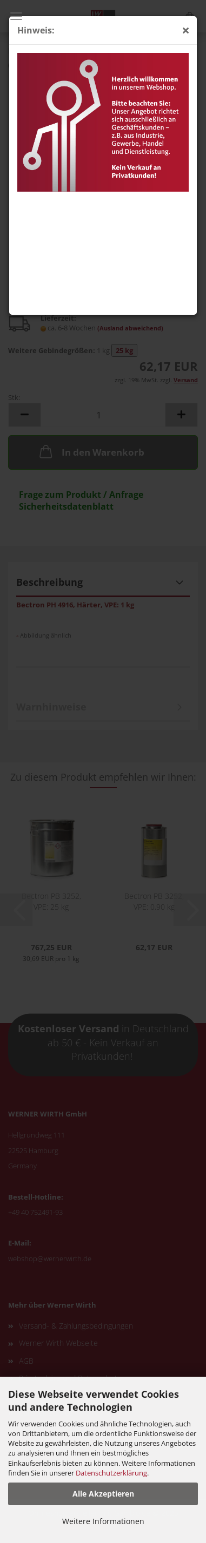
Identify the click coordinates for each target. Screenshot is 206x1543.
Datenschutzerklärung (111, 1473)
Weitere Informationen (103, 1521)
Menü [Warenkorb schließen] (16, 16)
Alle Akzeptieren (103, 1493)
